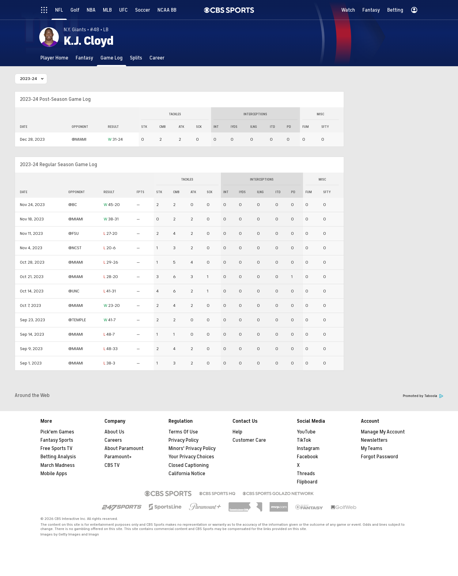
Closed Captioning (188, 465)
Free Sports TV (56, 448)
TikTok (304, 440)
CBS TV (112, 465)
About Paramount (123, 448)
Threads (306, 474)
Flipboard (307, 482)
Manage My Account (383, 432)
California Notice (186, 474)
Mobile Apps (53, 474)
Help (237, 432)
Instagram (308, 448)
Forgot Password (379, 457)
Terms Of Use (183, 432)
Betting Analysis (58, 457)
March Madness (57, 465)
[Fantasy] (84, 57)
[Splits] (136, 57)
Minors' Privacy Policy (192, 448)
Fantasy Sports (56, 440)
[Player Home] (54, 57)
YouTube (306, 432)
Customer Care (249, 440)
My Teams (371, 448)
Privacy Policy (183, 440)
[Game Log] (111, 57)
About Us (114, 432)
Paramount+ (118, 457)
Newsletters (374, 440)
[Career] (157, 57)
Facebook (307, 457)
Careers (113, 440)
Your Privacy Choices (191, 457)
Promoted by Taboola (423, 396)
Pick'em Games (57, 432)
